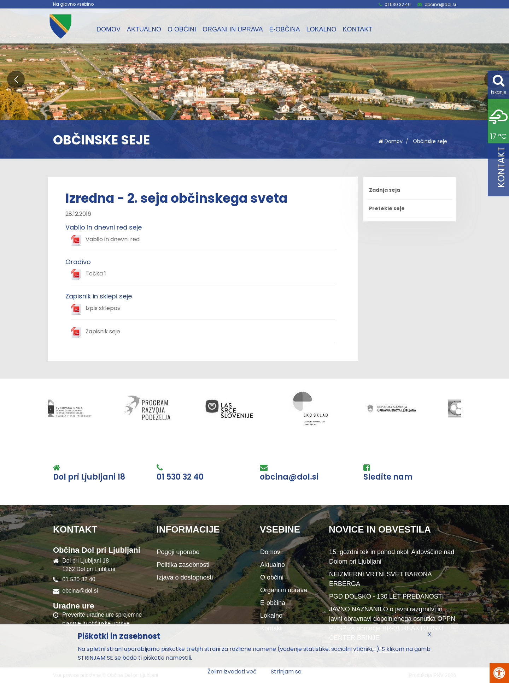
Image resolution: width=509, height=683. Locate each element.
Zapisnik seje (103, 331)
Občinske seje (430, 141)
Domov (108, 29)
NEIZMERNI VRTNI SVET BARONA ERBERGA (380, 579)
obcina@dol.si (440, 4)
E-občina (284, 29)
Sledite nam (388, 477)
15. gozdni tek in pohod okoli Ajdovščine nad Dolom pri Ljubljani (391, 556)
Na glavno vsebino (73, 4)
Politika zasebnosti (183, 564)
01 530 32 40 (398, 4)
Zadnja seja (384, 190)
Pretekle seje (387, 208)
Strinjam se (286, 671)
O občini (182, 29)
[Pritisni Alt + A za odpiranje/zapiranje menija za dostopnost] (499, 673)
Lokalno (321, 29)
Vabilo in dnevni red (113, 239)
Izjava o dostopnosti (185, 577)
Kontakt (357, 29)
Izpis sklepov (103, 308)
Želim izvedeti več (232, 671)
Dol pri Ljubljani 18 (89, 477)
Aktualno (144, 29)
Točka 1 (96, 273)
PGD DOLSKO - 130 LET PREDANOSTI (386, 596)
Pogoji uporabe (178, 552)
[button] (16, 79)
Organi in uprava (233, 29)
